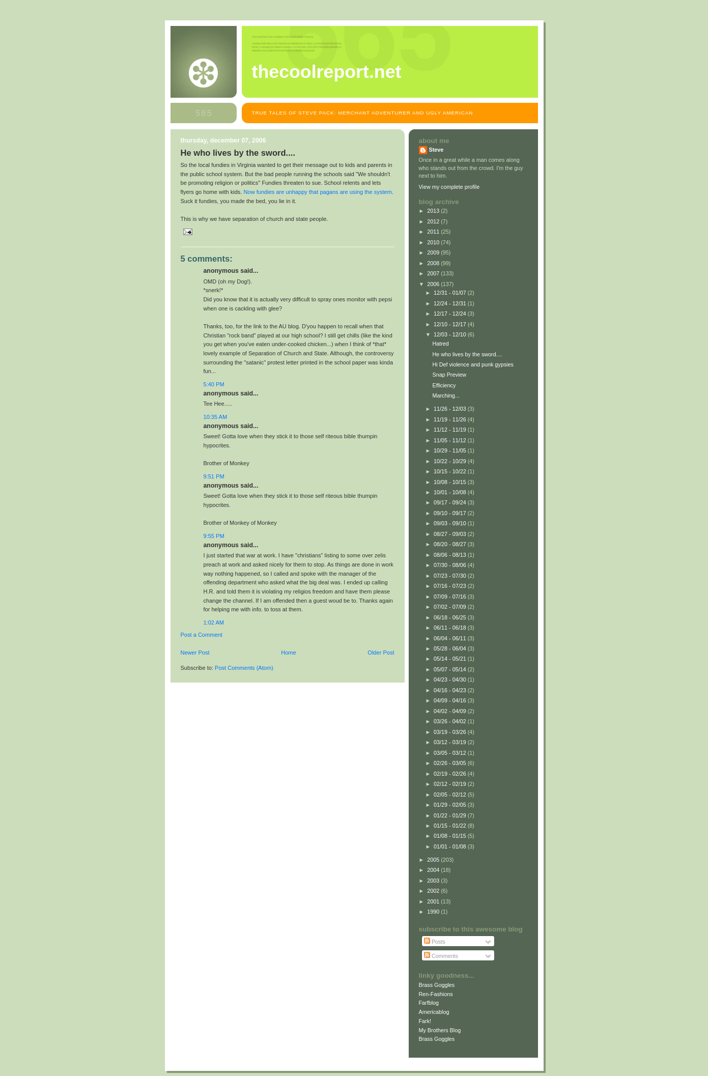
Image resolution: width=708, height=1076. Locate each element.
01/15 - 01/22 (451, 826)
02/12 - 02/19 (451, 784)
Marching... (445, 395)
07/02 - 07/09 (451, 607)
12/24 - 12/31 (451, 303)
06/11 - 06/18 (451, 628)
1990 (434, 912)
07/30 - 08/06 (451, 565)
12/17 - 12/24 (451, 313)
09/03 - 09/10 (451, 523)
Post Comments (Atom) (244, 668)
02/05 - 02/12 (451, 794)
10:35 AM (216, 417)
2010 (434, 242)
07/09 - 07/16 (451, 596)
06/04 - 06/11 (451, 638)
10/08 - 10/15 (451, 482)
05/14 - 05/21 (451, 659)
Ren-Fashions (436, 994)
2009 (434, 252)
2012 (434, 221)
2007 (434, 273)
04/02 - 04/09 (451, 711)
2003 (434, 880)
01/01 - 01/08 (451, 846)
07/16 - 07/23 (451, 586)
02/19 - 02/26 (451, 774)
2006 (434, 284)
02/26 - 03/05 (451, 763)
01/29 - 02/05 (451, 805)
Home (288, 652)
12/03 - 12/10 (451, 334)
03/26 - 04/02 (451, 721)
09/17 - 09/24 (451, 502)
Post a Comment (201, 635)
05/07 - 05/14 (451, 669)
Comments (441, 956)
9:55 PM (214, 536)
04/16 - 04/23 (451, 690)
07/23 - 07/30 (451, 576)
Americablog (434, 1012)
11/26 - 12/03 (451, 409)
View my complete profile (449, 187)
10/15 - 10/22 (451, 471)
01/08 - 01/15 (451, 836)
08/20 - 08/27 (451, 544)
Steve (436, 150)
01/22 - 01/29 (451, 815)
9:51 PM (214, 476)
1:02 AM (214, 622)
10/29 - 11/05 (451, 450)
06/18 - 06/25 (451, 617)
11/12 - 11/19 (451, 430)
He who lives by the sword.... (467, 354)
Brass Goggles (437, 985)
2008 (434, 263)
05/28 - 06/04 (451, 648)
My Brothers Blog (440, 1030)
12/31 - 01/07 (451, 293)
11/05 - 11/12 (451, 440)
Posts (434, 942)
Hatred (440, 344)
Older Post (380, 652)
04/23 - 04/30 (451, 679)
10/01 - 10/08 (451, 492)
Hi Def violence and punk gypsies (472, 364)
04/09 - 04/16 (451, 700)
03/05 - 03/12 (451, 753)
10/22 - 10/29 (451, 461)
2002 (434, 891)
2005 (434, 860)
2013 (434, 211)
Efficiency (444, 385)
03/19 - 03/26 (451, 732)
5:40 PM (214, 384)
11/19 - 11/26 (451, 419)
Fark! (425, 1021)
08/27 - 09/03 (451, 534)
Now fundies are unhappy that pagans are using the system (318, 192)
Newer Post (195, 652)
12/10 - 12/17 (451, 324)
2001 (434, 901)
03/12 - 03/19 (451, 742)
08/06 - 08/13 (451, 555)
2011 (434, 232)
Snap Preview (449, 375)
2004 (434, 870)
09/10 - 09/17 (451, 513)
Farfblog (429, 1003)
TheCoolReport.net (327, 72)
